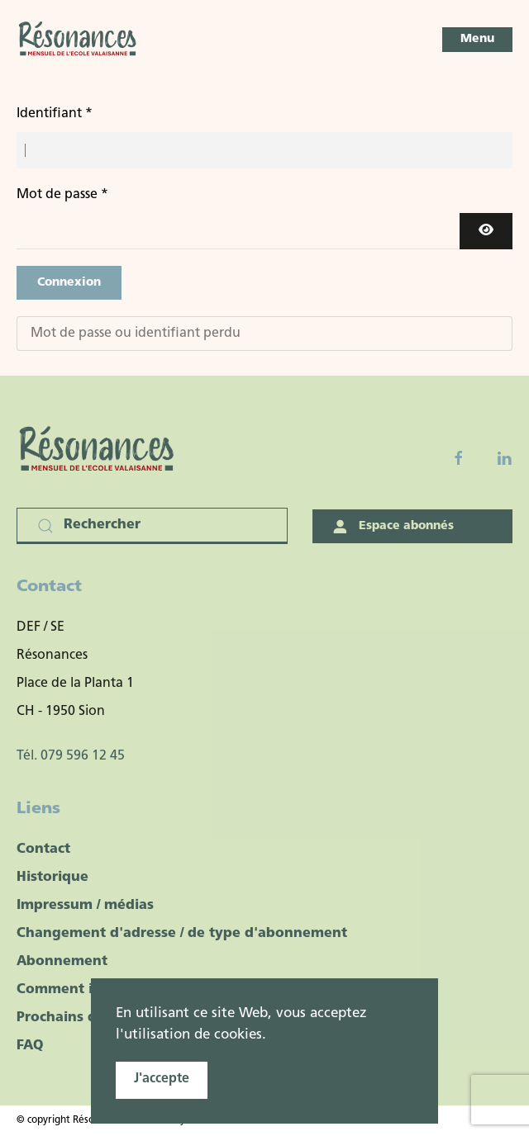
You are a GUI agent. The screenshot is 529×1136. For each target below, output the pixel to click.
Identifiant (55, 114)
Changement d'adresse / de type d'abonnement (182, 933)
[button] (477, 39)
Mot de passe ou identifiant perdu (136, 333)
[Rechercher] (152, 526)
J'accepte (161, 1079)
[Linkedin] (504, 458)
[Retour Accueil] (79, 40)
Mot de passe (62, 194)
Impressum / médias (85, 905)
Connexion (69, 283)
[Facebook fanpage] (458, 458)
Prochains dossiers (80, 1018)
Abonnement (62, 961)
